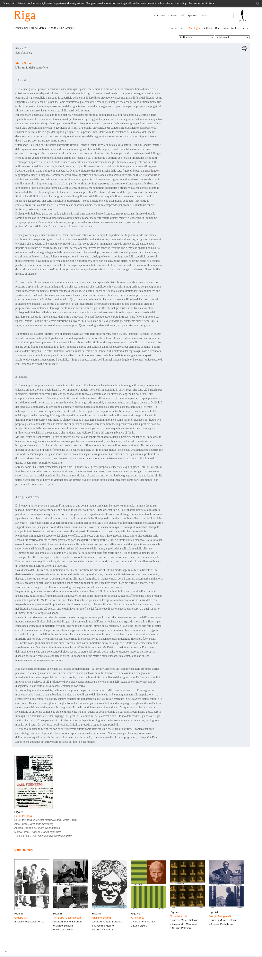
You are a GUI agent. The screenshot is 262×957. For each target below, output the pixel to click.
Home (172, 28)
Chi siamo (159, 15)
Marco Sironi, (37, 831)
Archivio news (239, 28)
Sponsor (192, 15)
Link (182, 15)
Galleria (207, 28)
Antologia (194, 28)
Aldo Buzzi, (33, 824)
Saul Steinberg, (45, 819)
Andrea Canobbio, (37, 827)
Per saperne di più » (201, 3)
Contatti (172, 15)
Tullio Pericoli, (43, 835)
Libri (182, 28)
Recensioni (221, 28)
